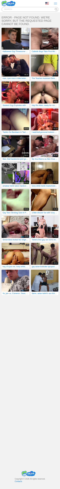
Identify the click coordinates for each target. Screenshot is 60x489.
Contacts (18, 481)
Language (47, 3)
